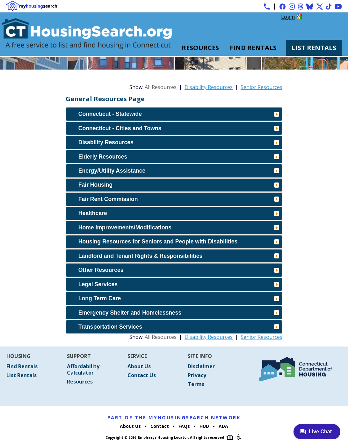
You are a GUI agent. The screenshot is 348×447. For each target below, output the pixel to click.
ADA (223, 426)
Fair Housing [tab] (178, 185)
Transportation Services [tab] (178, 327)
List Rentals (314, 47)
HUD (204, 426)
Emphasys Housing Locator (163, 437)
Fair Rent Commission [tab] (178, 199)
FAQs (184, 426)
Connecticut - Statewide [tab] (178, 114)
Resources (200, 47)
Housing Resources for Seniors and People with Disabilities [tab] (178, 241)
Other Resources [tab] (178, 270)
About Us (139, 366)
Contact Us (141, 375)
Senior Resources (261, 87)
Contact (159, 426)
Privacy (197, 375)
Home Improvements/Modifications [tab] (178, 227)
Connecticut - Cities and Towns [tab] (178, 128)
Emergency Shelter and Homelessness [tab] (178, 312)
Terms (196, 384)
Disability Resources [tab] (178, 142)
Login (288, 17)
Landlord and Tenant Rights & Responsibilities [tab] (178, 256)
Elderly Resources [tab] (178, 156)
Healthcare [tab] (178, 213)
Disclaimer (201, 366)
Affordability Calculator (83, 369)
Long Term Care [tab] (178, 298)
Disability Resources (209, 87)
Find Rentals (253, 47)
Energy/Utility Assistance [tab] (178, 171)
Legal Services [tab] (178, 284)
